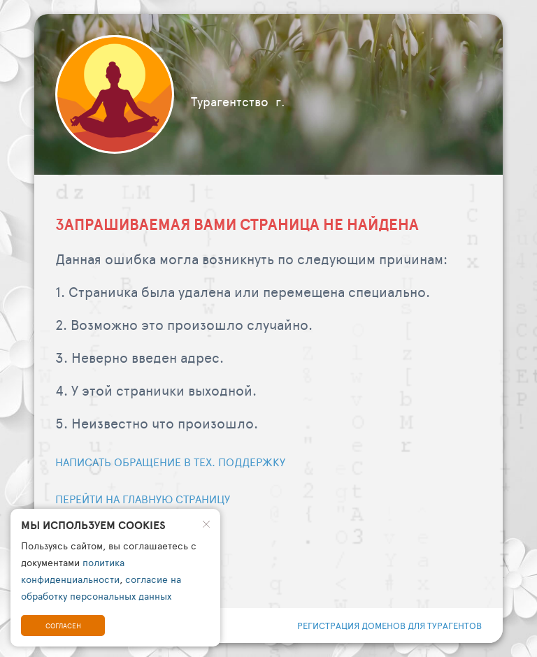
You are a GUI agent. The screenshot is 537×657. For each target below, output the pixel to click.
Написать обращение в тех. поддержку (170, 462)
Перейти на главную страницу (142, 499)
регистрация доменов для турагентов (389, 625)
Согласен (63, 625)
